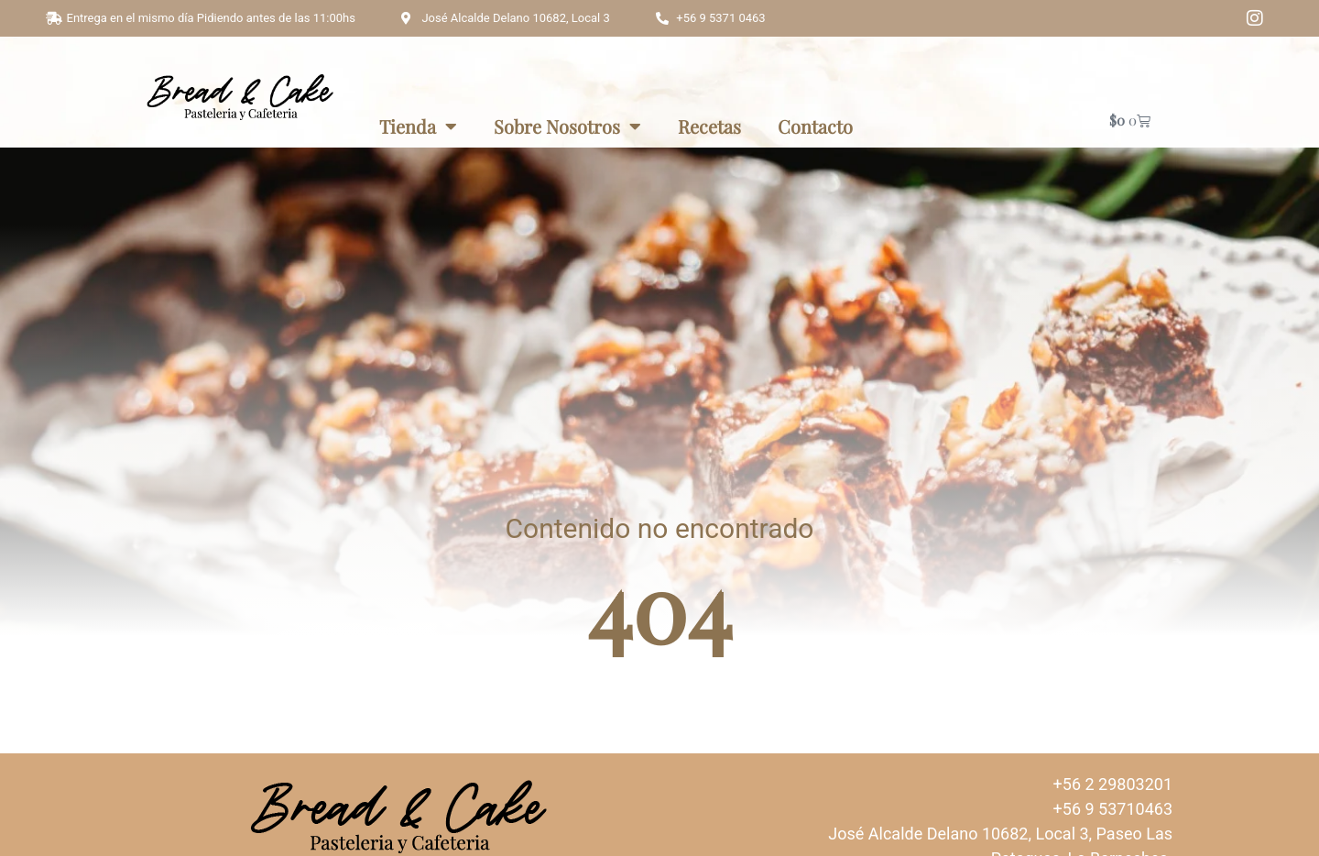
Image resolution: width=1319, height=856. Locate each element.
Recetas (709, 126)
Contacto (815, 126)
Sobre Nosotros (567, 126)
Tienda (418, 126)
